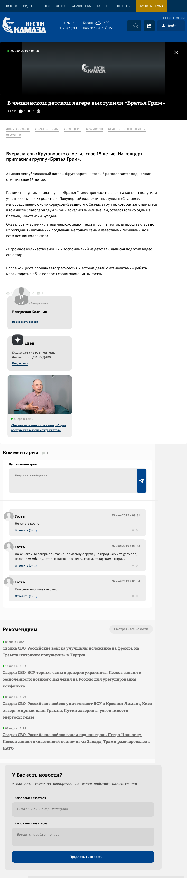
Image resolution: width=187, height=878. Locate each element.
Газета (102, 6)
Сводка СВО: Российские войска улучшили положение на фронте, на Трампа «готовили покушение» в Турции (36, 625)
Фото (60, 6)
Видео (28, 6)
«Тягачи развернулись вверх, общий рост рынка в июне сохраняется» (146, 240)
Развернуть (93, 845)
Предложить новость (138, 474)
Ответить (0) (27, 467)
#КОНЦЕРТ (78, 129)
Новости (9, 6)
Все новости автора (133, 135)
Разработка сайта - (168, 864)
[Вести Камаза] (24, 25)
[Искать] (136, 25)
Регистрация (174, 18)
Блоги (44, 6)
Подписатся (128, 176)
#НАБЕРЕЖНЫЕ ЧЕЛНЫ (53, 135)
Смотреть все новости (56, 596)
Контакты (122, 6)
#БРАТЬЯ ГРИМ (53, 129)
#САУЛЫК (20, 141)
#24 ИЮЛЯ (20, 135)
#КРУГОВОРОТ (24, 129)
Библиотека (81, 6)
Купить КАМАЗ (151, 6)
